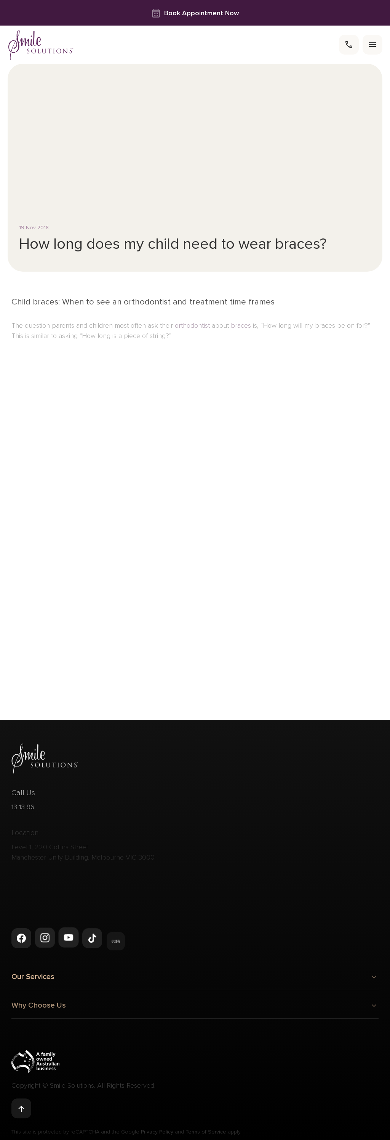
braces (242, 330)
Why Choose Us (195, 1009)
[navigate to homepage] (41, 45)
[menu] (372, 45)
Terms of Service (205, 1134)
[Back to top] (21, 1109)
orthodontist (192, 330)
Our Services (195, 978)
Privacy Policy (157, 1134)
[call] (349, 45)
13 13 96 (22, 811)
